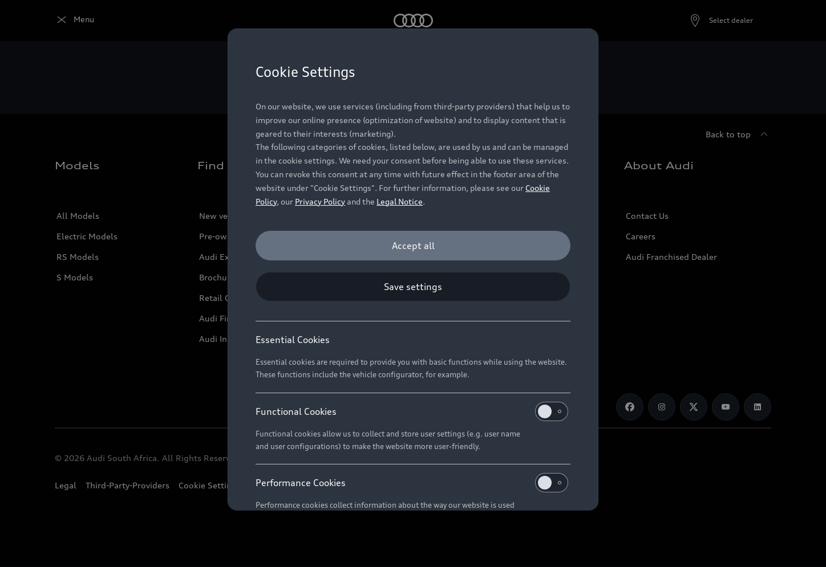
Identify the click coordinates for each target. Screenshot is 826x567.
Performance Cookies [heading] (412, 482)
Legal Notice (399, 201)
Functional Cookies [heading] (412, 411)
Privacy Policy (320, 201)
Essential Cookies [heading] (293, 339)
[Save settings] (413, 286)
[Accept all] (413, 245)
